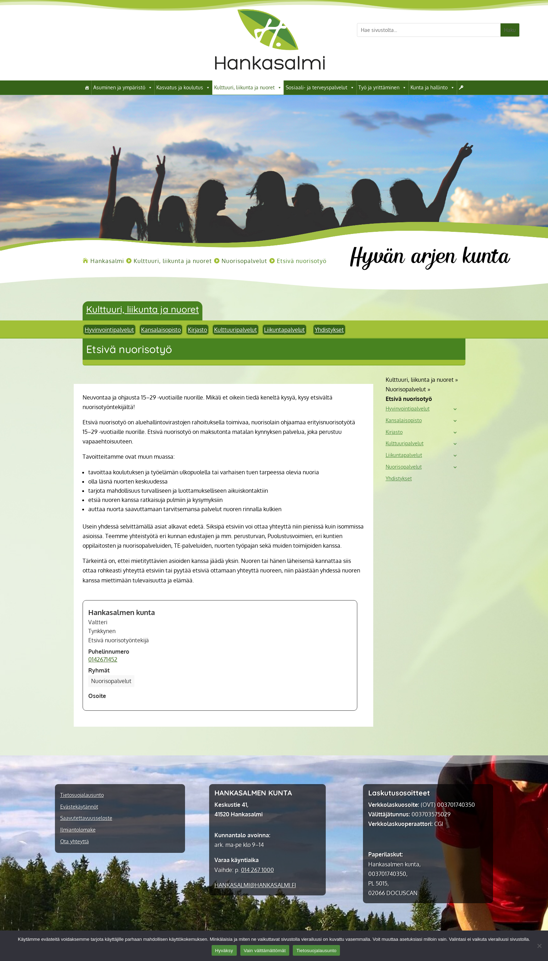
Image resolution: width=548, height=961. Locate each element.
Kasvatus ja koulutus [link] (183, 87)
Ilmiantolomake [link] (78, 830)
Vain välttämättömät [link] (265, 950)
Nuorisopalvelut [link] (404, 467)
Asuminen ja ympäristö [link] (122, 87)
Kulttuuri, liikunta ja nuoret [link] (248, 87)
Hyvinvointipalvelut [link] (109, 329)
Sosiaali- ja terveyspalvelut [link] (320, 87)
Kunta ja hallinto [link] (432, 87)
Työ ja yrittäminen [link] (382, 87)
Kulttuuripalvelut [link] (235, 329)
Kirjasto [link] (197, 329)
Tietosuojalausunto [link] (82, 795)
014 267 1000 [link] (257, 869)
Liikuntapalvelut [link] (284, 329)
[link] (270, 78)
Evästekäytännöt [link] (79, 807)
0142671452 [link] (102, 659)
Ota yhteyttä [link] (74, 841)
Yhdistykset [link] (329, 329)
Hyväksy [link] (224, 950)
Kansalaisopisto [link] (161, 329)
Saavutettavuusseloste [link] (86, 818)
